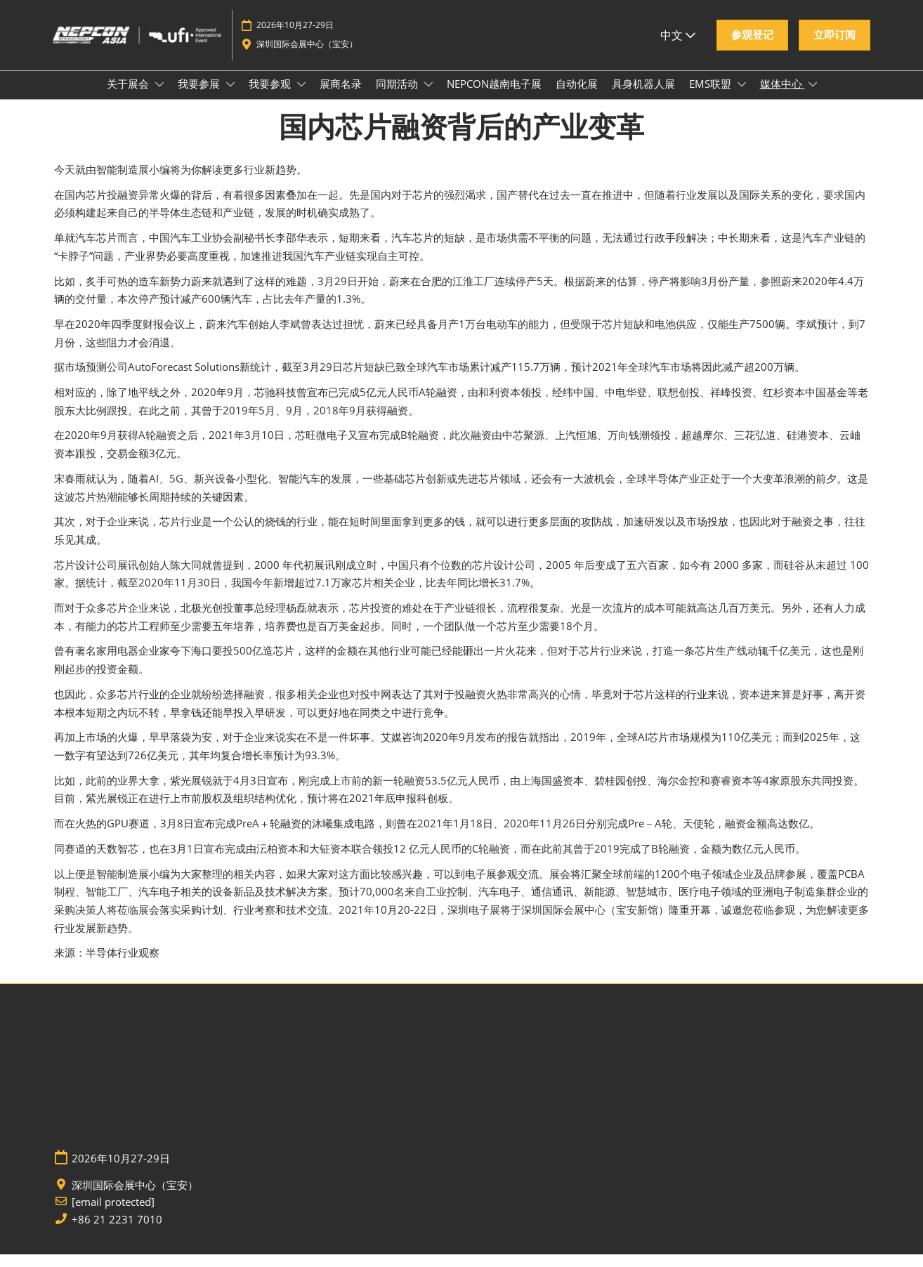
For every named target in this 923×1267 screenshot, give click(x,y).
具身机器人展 (643, 97)
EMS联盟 (711, 97)
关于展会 (129, 97)
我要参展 (200, 97)
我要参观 (271, 97)
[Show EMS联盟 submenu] (742, 98)
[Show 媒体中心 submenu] (813, 98)
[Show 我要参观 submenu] (301, 98)
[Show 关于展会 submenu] (159, 98)
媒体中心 (782, 97)
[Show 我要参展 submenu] (230, 98)
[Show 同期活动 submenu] (428, 98)
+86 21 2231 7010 (117, 1232)
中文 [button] (677, 48)
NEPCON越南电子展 (494, 97)
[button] (752, 48)
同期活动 (398, 97)
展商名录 (341, 97)
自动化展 (577, 97)
